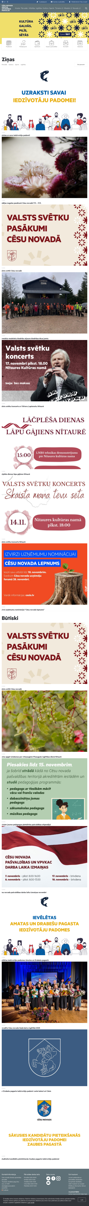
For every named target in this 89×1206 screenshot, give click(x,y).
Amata (17, 8)
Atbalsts (67, 8)
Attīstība (32, 8)
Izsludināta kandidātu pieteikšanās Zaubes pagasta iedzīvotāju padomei (29, 1159)
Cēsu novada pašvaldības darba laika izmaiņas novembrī (23, 892)
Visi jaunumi (81, 64)
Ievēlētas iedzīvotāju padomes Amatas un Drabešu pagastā (24, 960)
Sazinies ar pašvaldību (57, 2)
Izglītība (39, 8)
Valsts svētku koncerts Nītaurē (12, 542)
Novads (76, 8)
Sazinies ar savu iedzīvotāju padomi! (15, 135)
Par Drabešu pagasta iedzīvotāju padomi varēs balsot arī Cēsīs (25, 1091)
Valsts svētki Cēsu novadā (11, 270)
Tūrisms (58, 8)
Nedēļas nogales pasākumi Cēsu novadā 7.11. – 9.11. (20, 203)
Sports (51, 8)
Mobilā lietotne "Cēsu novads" (78, 2)
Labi (82, 1200)
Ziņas (8, 59)
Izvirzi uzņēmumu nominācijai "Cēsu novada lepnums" (22, 609)
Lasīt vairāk (30, 1202)
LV (3, 2)
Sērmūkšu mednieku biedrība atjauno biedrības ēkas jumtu (24, 338)
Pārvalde (24, 8)
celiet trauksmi (72, 1184)
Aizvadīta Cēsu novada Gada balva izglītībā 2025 (20, 1028)
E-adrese (5, 1190)
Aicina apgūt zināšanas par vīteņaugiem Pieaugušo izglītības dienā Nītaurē (30, 756)
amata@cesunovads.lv (8, 1186)
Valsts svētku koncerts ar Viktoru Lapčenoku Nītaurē (22, 406)
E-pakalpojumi (42, 2)
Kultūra (45, 8)
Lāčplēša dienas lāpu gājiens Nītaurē (15, 474)
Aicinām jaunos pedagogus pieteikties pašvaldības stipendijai (25, 824)
